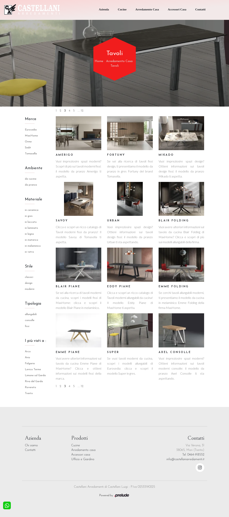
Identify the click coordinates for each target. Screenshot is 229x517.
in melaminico (33, 246)
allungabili (31, 314)
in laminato (31, 228)
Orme (28, 141)
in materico (31, 240)
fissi (27, 326)
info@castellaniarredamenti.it (185, 459)
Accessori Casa (177, 9)
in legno (29, 234)
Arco (28, 351)
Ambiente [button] (33, 168)
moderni (29, 289)
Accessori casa (80, 454)
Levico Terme (33, 369)
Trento (29, 393)
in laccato (31, 222)
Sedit (28, 147)
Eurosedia (31, 129)
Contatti (200, 9)
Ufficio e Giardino (82, 459)
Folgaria (30, 363)
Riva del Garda (34, 381)
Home (99, 61)
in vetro (29, 252)
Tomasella (31, 153)
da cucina (30, 178)
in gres (29, 216)
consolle (29, 320)
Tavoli (115, 65)
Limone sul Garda (35, 375)
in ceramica (31, 210)
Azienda (104, 9)
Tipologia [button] (33, 304)
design (28, 283)
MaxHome (31, 135)
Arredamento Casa (147, 9)
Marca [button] (30, 119)
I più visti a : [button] (35, 341)
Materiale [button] (33, 199)
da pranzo (31, 184)
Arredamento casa (83, 450)
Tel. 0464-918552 (193, 454)
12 (82, 110)
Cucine (122, 9)
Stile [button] (29, 266)
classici (29, 277)
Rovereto (30, 387)
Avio (27, 357)
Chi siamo (31, 445)
